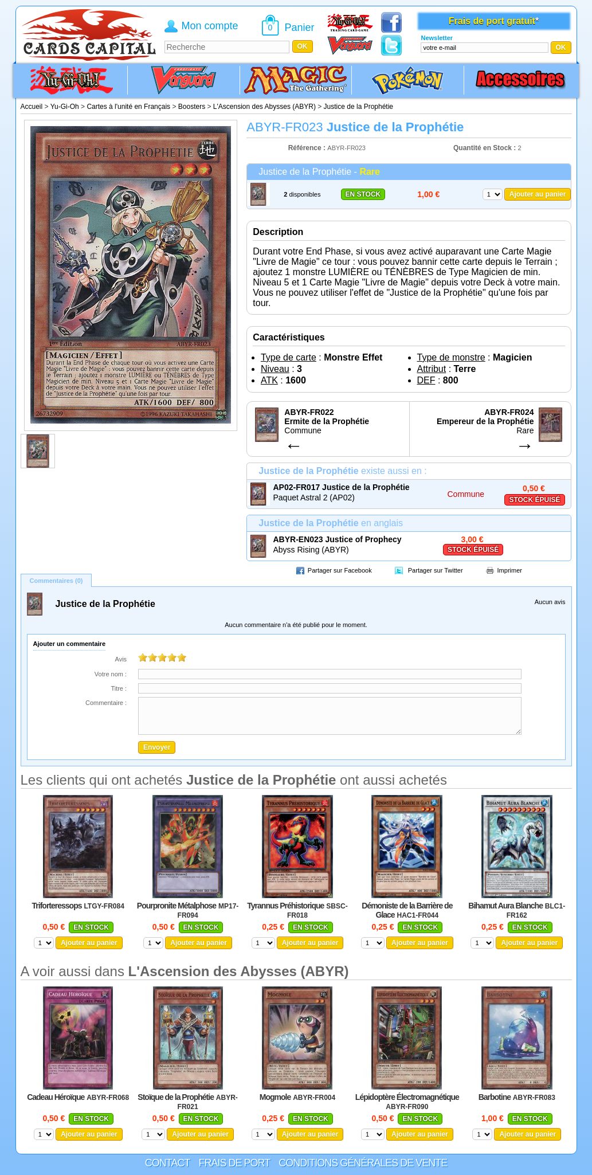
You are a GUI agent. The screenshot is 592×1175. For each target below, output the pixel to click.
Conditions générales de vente (363, 1163)
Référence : (308, 148)
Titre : (119, 688)
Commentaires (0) (56, 580)
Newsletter (437, 37)
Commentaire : (106, 702)
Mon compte (210, 26)
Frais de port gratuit (492, 21)
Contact (167, 1163)
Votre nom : (111, 674)
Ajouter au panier (537, 194)
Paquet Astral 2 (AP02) (314, 497)
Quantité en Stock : (484, 148)
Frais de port (234, 1163)
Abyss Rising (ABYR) (311, 549)
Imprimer (509, 570)
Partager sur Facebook (340, 570)
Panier (300, 27)
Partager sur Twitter (435, 570)
